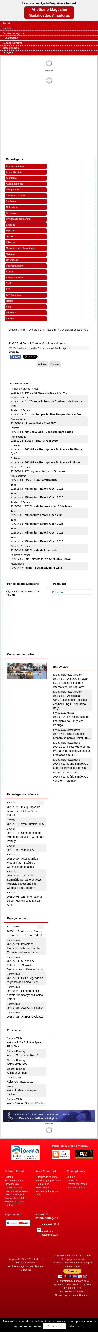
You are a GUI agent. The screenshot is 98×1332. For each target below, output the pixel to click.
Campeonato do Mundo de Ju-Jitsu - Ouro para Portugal (25, 837)
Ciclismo (11, 201)
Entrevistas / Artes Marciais (67, 675)
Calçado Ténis (14, 1038)
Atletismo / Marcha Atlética (24, 388)
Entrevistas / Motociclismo (66, 730)
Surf (8, 283)
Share (15, 356)
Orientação (12, 260)
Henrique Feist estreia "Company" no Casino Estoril (25, 995)
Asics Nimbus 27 (17, 1064)
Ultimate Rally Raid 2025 (41, 423)
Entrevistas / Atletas (63, 713)
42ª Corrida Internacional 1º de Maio (48, 506)
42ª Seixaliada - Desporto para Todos (49, 431)
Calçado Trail (14, 1077)
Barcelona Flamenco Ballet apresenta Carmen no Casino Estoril (23, 948)
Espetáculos (13, 926)
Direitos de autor (13, 1187)
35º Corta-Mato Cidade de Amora (46, 392)
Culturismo (12, 207)
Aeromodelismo (15, 166)
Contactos (10, 1205)
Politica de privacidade (16, 1191)
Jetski (9, 236)
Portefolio (72, 1180)
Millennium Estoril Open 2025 (44, 488)
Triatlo (9, 301)
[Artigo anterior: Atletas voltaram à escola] (42, 364)
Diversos (11, 213)
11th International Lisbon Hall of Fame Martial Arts (24, 900)
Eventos (10, 224)
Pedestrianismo (15, 265)
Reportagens (10, 37)
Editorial (9, 1177)
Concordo (54, 1326)
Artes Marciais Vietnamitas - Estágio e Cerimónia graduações (23, 862)
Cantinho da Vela (15, 195)
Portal (6, 23)
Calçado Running (16, 1051)
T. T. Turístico (13, 295)
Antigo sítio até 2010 (15, 1198)
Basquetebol (13, 189)
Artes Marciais (14, 172)
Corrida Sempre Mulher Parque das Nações (53, 414)
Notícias (8, 28)
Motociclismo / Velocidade (20, 248)
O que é (71, 1177)
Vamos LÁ (27, 849)
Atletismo (11, 178)
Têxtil (10, 1086)
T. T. (8, 289)
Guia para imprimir (76, 1187)
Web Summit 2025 (32, 824)
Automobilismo (14, 183)
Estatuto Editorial (14, 1180)
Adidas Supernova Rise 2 (22, 1055)
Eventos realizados (77, 1184)
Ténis (13, 484)
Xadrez (10, 318)
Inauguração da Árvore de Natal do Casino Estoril (23, 811)
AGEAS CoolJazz (32, 1007)
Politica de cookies (14, 1194)
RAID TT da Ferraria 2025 (41, 479)
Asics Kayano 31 (17, 1072)
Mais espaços (11, 47)
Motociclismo (17, 563)
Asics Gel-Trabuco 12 (20, 1081)
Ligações (8, 52)
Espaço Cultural (12, 42)
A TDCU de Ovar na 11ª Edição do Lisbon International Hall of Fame (70, 683)
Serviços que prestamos (48, 1180)
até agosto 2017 (50, 1224)
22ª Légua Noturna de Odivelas (45, 471)
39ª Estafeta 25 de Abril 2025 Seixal (48, 559)
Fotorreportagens (13, 33)
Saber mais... (76, 1326)
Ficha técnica (12, 1184)
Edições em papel (14, 1201)
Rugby (9, 271)
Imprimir (66, 348)
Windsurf (11, 312)
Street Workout (14, 277)
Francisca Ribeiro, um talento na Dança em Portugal (71, 721)
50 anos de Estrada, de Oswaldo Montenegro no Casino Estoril (25, 965)
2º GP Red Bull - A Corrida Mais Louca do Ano (37, 343)
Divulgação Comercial (18, 219)
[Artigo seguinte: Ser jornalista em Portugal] (55, 364)
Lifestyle (11, 242)
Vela (8, 306)
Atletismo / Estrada (21, 397)
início (22, 329)
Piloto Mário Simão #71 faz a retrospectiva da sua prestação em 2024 (71, 750)
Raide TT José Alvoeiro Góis (43, 567)
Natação (10, 254)
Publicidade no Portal (47, 1177)
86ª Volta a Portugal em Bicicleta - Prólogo (52, 462)
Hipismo (10, 230)
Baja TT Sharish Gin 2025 (41, 440)
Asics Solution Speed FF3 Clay (26, 1103)
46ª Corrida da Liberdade (41, 550)
